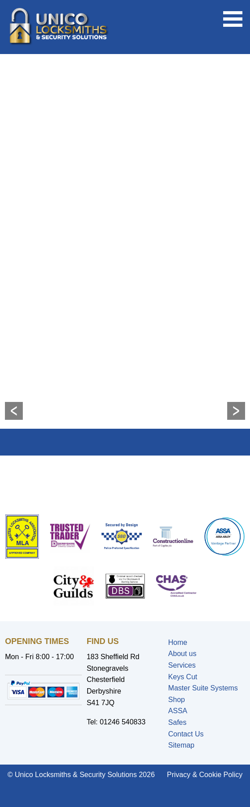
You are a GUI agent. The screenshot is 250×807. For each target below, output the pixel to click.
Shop (176, 699)
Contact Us (185, 734)
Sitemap (181, 745)
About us (182, 653)
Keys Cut (182, 677)
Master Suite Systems (203, 688)
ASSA (177, 711)
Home (177, 642)
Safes (177, 722)
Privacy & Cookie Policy (204, 774)
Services (181, 665)
